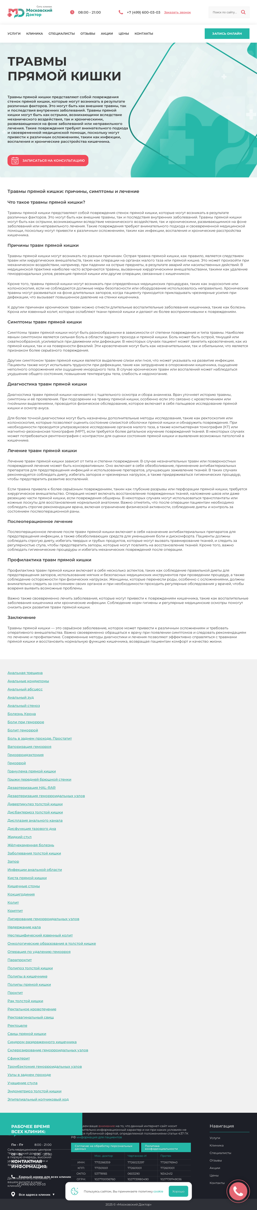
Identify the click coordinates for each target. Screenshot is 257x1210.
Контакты (144, 33)
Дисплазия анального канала (35, 820)
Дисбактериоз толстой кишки (35, 812)
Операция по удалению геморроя (39, 951)
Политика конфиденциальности (161, 1147)
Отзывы (87, 33)
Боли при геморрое (26, 722)
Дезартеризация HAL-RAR (32, 787)
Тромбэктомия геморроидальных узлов (45, 1066)
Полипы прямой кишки (29, 984)
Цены (124, 33)
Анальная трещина (25, 673)
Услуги (14, 33)
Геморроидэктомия (26, 755)
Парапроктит (20, 960)
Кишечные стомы (24, 886)
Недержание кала (24, 927)
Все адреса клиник (37, 1194)
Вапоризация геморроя (29, 746)
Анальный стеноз (24, 705)
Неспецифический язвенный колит (40, 935)
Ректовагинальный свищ (31, 1017)
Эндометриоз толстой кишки (34, 1091)
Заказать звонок (177, 12)
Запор (13, 861)
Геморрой (17, 763)
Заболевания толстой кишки (34, 853)
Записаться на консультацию (54, 160)
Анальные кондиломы (28, 681)
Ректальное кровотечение (32, 1009)
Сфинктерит (19, 1058)
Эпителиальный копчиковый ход (38, 1099)
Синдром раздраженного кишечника (42, 1042)
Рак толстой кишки (25, 1001)
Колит (13, 902)
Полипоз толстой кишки (30, 968)
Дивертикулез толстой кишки (35, 804)
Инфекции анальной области (35, 869)
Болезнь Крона (22, 714)
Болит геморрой (23, 730)
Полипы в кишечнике (27, 976)
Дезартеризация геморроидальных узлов (46, 796)
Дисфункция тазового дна (32, 828)
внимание (106, 1126)
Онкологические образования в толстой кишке (52, 943)
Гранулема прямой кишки (32, 771)
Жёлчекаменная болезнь (31, 845)
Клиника (34, 33)
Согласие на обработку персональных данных (103, 1147)
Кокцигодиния (21, 894)
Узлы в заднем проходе (29, 1074)
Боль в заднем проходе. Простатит (40, 738)
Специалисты (62, 33)
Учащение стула (23, 1083)
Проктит (15, 992)
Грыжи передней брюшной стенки (39, 779)
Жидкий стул (20, 837)
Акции (107, 33)
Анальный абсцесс (25, 689)
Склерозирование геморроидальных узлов (48, 1050)
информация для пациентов (99, 1137)
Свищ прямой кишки (27, 1033)
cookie (160, 1191)
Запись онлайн (227, 33)
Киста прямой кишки (27, 878)
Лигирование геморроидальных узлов (43, 919)
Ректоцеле (17, 1025)
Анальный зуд (21, 697)
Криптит (15, 910)
